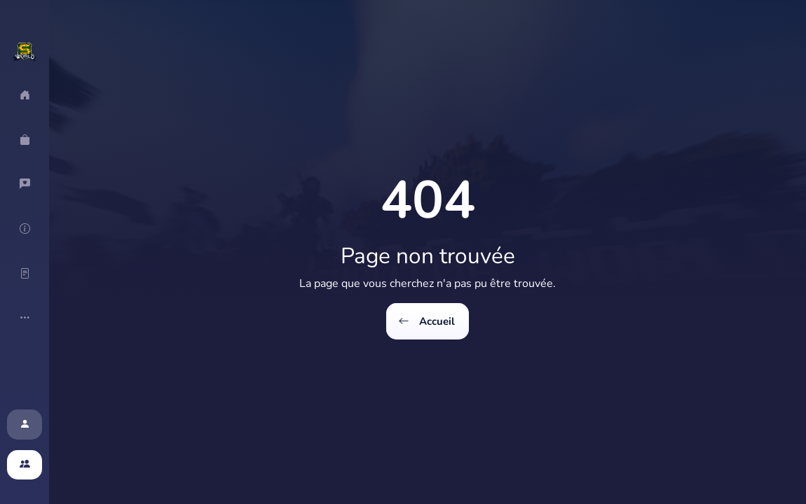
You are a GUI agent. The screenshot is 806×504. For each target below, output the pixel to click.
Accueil (427, 322)
